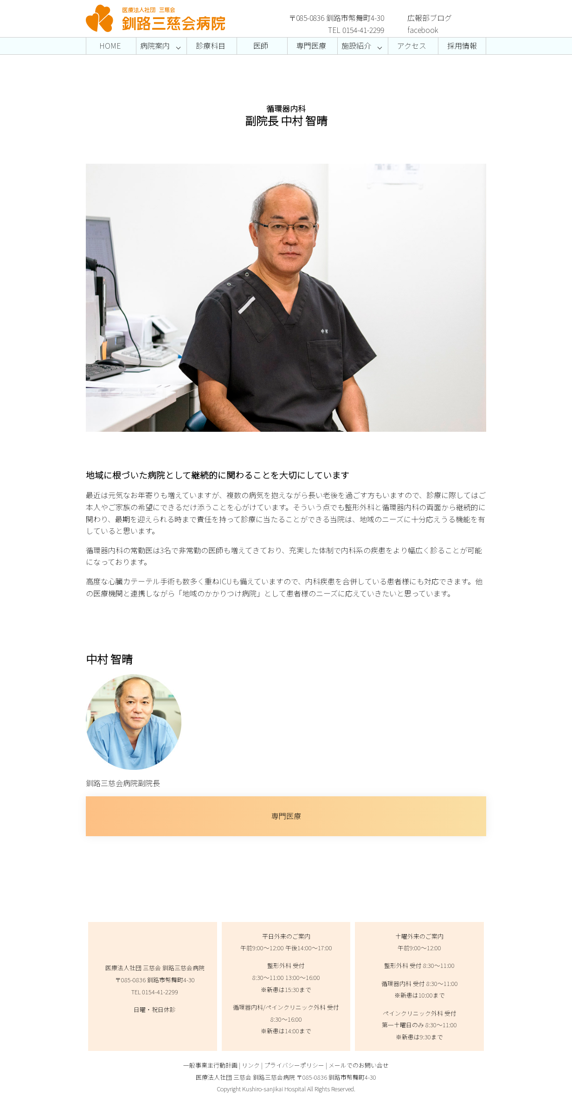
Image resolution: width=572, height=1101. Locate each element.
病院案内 (155, 45)
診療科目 (210, 45)
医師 (260, 45)
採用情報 (462, 45)
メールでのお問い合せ (358, 1065)
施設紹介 (356, 45)
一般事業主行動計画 (210, 1065)
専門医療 (311, 45)
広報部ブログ (429, 17)
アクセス (411, 45)
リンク (251, 1065)
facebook (422, 29)
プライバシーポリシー (294, 1065)
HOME (110, 45)
